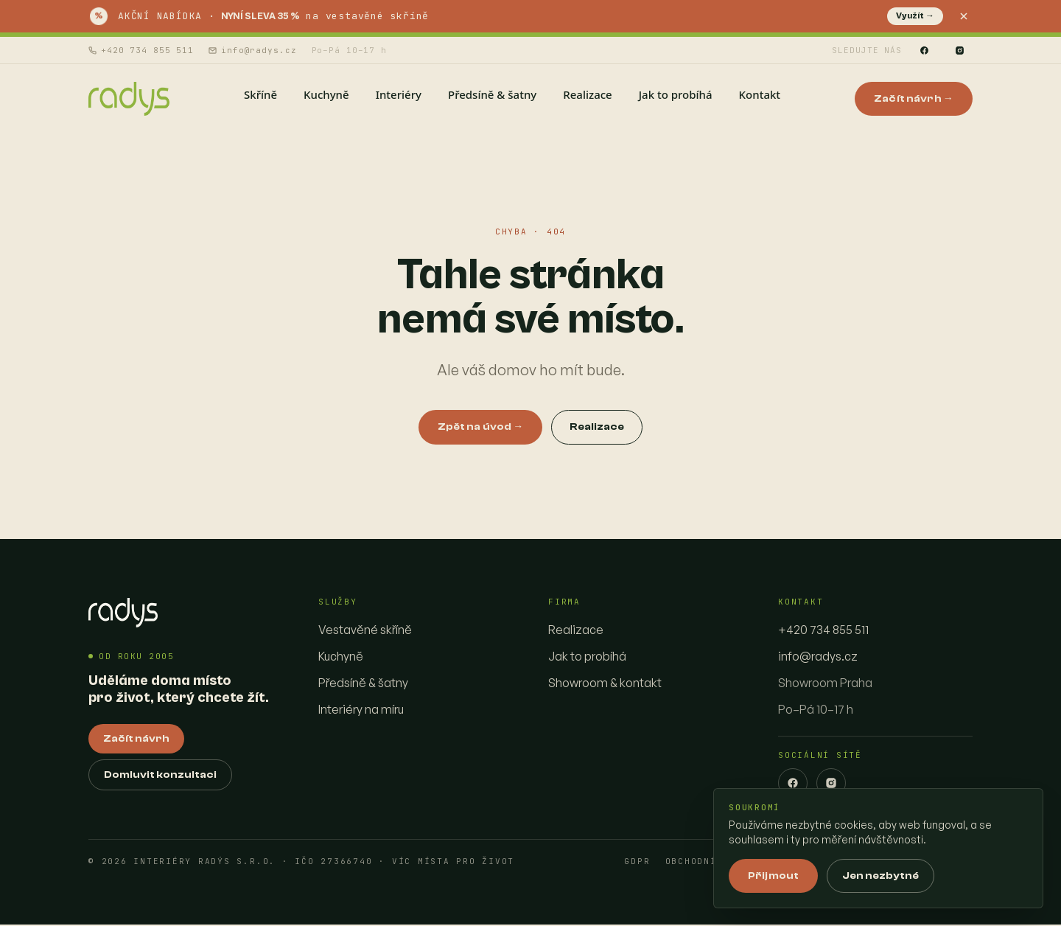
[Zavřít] (963, 16)
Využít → (915, 16)
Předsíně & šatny (363, 684)
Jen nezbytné (880, 876)
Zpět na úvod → (481, 428)
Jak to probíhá (587, 657)
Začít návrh (136, 740)
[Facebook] (924, 50)
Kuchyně (340, 657)
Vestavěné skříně (365, 631)
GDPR (637, 863)
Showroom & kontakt (605, 684)
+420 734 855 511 (141, 50)
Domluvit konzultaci (160, 776)
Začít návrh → (913, 99)
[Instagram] (959, 50)
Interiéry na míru (361, 710)
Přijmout (773, 876)
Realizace (597, 428)
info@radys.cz (252, 50)
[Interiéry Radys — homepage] (130, 99)
